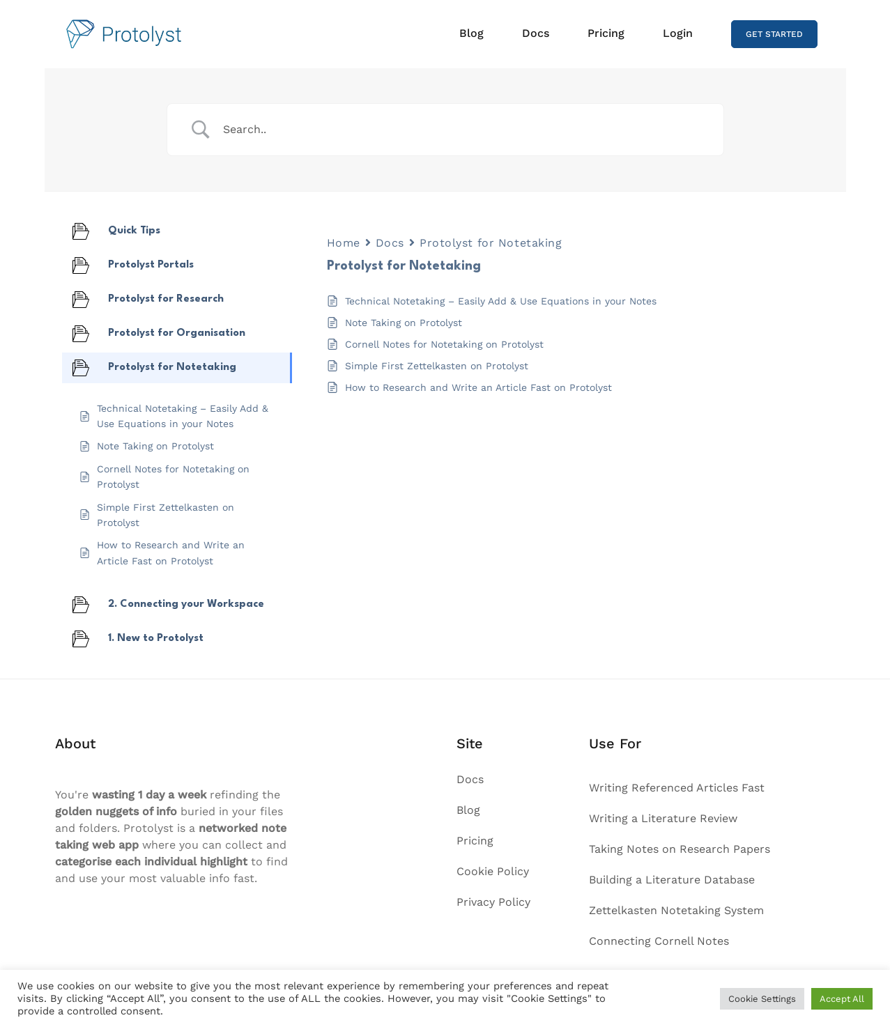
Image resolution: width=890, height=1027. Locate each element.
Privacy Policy (493, 902)
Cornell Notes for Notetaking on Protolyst (444, 344)
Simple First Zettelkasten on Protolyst (436, 365)
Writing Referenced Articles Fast (677, 787)
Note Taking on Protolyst (403, 322)
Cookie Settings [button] (762, 999)
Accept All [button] (842, 999)
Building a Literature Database (672, 879)
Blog (471, 33)
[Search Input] (463, 129)
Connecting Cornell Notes (659, 941)
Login (678, 33)
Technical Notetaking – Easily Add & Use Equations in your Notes (501, 301)
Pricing (606, 33)
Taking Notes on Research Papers (679, 849)
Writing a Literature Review (663, 818)
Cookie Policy (492, 871)
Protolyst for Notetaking (491, 242)
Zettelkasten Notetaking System (676, 910)
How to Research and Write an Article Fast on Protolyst (478, 387)
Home (343, 242)
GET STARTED (774, 34)
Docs (535, 33)
